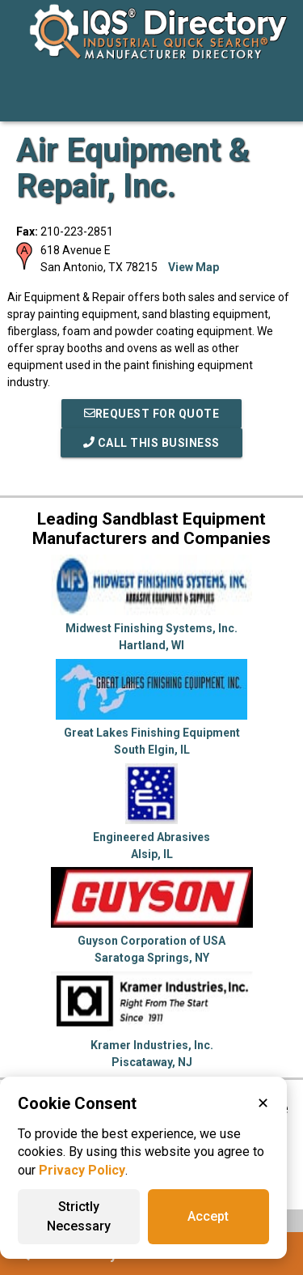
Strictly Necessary (79, 1216)
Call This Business (151, 442)
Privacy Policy (82, 1170)
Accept (208, 1216)
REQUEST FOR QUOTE (152, 413)
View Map (193, 267)
